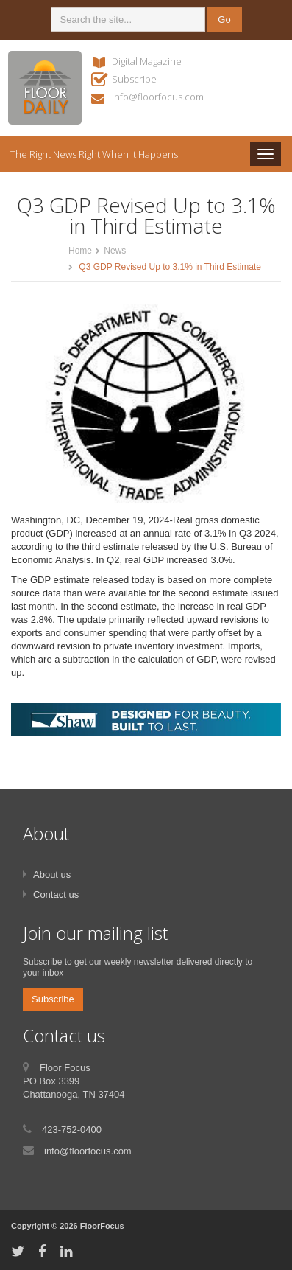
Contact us (56, 894)
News (115, 250)
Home (80, 250)
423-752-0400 (72, 1129)
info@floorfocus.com (158, 96)
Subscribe (134, 79)
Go (224, 19)
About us (52, 874)
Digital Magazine (147, 61)
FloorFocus (102, 1225)
